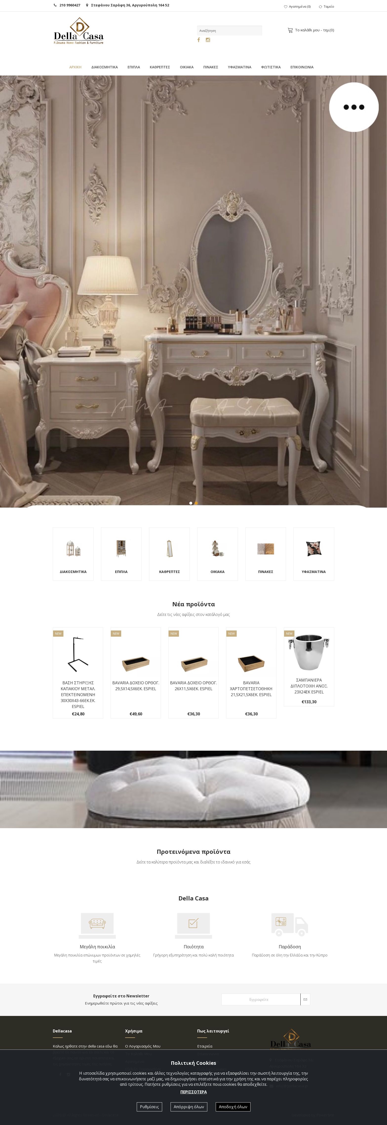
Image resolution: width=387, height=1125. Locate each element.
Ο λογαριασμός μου (142, 1046)
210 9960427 (67, 5)
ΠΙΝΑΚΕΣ (210, 67)
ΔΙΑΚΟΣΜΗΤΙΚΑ (104, 67)
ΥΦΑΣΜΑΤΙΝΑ (239, 67)
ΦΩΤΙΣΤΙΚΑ (271, 67)
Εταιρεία (204, 1046)
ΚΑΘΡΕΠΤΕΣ (160, 67)
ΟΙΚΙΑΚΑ (187, 67)
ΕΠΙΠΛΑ (134, 67)
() (297, 6)
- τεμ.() (311, 29)
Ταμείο (326, 6)
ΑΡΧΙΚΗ (75, 67)
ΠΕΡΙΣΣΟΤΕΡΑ (193, 1092)
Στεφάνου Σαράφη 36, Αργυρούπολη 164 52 (127, 5)
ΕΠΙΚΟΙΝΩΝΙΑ (301, 67)
